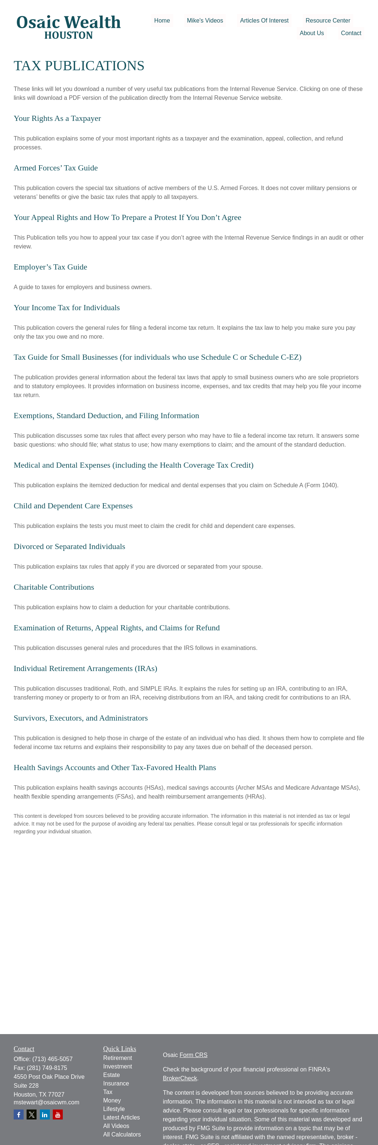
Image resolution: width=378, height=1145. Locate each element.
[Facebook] (19, 1114)
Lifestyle (114, 1109)
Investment (117, 1066)
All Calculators (122, 1134)
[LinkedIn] (45, 1114)
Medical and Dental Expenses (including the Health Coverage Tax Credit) (134, 465)
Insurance (116, 1083)
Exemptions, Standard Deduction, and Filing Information (106, 415)
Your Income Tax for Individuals (67, 307)
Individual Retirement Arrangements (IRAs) (85, 668)
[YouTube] (58, 1114)
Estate (111, 1075)
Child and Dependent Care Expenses (73, 505)
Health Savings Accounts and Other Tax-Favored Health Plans (115, 767)
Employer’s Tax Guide (50, 266)
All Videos (116, 1126)
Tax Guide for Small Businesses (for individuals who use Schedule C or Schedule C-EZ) (158, 357)
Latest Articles (121, 1117)
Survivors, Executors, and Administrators (81, 717)
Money (112, 1100)
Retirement (117, 1058)
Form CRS (194, 1055)
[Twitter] (32, 1114)
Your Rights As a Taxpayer (57, 118)
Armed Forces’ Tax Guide (56, 167)
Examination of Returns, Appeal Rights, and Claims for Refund (117, 627)
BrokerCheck (180, 1078)
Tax (108, 1092)
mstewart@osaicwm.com (46, 1102)
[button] (162, 20)
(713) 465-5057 (52, 1059)
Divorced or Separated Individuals (69, 546)
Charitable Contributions (54, 587)
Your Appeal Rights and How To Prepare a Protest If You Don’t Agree (127, 217)
